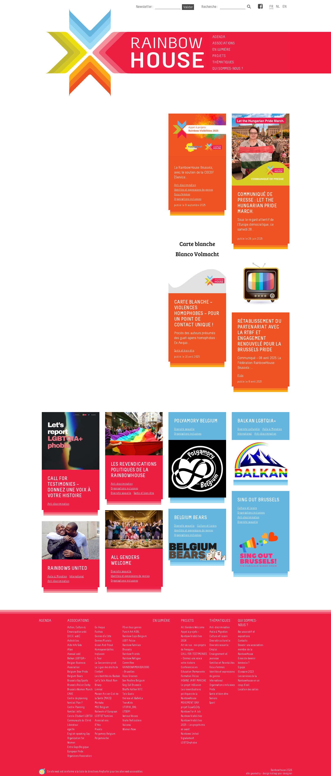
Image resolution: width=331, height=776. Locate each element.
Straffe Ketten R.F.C (132, 689)
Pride (240, 375)
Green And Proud (104, 645)
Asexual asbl (74, 653)
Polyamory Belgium (196, 421)
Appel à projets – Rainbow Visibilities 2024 (191, 636)
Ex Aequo (100, 627)
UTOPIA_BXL (129, 707)
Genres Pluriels (103, 640)
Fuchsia (99, 631)
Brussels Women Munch (80, 689)
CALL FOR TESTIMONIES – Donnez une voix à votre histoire (194, 658)
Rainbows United (189, 733)
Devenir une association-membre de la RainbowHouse (251, 649)
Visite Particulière (132, 720)
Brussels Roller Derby (79, 684)
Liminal (99, 689)
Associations (223, 43)
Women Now (129, 729)
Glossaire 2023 (246, 671)
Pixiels (98, 729)
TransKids (127, 702)
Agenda (218, 37)
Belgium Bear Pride (77, 671)
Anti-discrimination (185, 185)
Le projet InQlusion (191, 684)
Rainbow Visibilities (191, 716)
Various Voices (130, 716)
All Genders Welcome (192, 627)
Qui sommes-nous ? (227, 68)
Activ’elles (73, 640)
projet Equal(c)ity (190, 707)
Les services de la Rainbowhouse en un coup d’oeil (249, 680)
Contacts (242, 640)
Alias (70, 649)
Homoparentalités (104, 649)
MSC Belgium (102, 707)
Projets (219, 56)
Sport (212, 702)
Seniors (213, 698)
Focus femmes (182, 194)
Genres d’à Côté (103, 636)
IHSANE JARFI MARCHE (193, 680)
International (76, 576)
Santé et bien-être (184, 350)
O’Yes (97, 724)
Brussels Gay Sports (77, 680)
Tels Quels (128, 693)
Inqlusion (99, 653)
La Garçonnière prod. (106, 662)
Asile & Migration (57, 576)
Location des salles (248, 689)
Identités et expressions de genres (193, 189)
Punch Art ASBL (131, 631)
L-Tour (98, 658)
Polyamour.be (102, 738)
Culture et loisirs (247, 508)
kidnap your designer (281, 773)
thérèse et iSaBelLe (132, 698)
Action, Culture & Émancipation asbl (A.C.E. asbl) (77, 632)
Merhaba (99, 702)
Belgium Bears (190, 517)
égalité (71, 729)
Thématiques (223, 62)
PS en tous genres (131, 627)
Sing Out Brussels (258, 500)
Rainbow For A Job (190, 711)
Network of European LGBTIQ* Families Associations (106, 716)
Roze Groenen (129, 676)
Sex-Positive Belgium (133, 680)
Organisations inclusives (187, 199)
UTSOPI (126, 711)
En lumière (221, 49)
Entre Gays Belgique (78, 747)
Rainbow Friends (131, 653)
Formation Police (190, 676)
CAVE (70, 693)
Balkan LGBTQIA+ (256, 421)
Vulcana (126, 724)
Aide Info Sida (74, 645)
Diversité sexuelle (121, 493)
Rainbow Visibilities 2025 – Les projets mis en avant (193, 725)
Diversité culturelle (248, 429)
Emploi (213, 649)
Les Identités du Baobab (107, 676)
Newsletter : (144, 6)
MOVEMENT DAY (190, 702)
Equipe (241, 667)
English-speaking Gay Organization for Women (78, 738)
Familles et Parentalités (221, 662)
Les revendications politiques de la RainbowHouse (191, 694)
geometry (255, 773)
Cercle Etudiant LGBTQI (79, 716)
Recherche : (210, 6)
